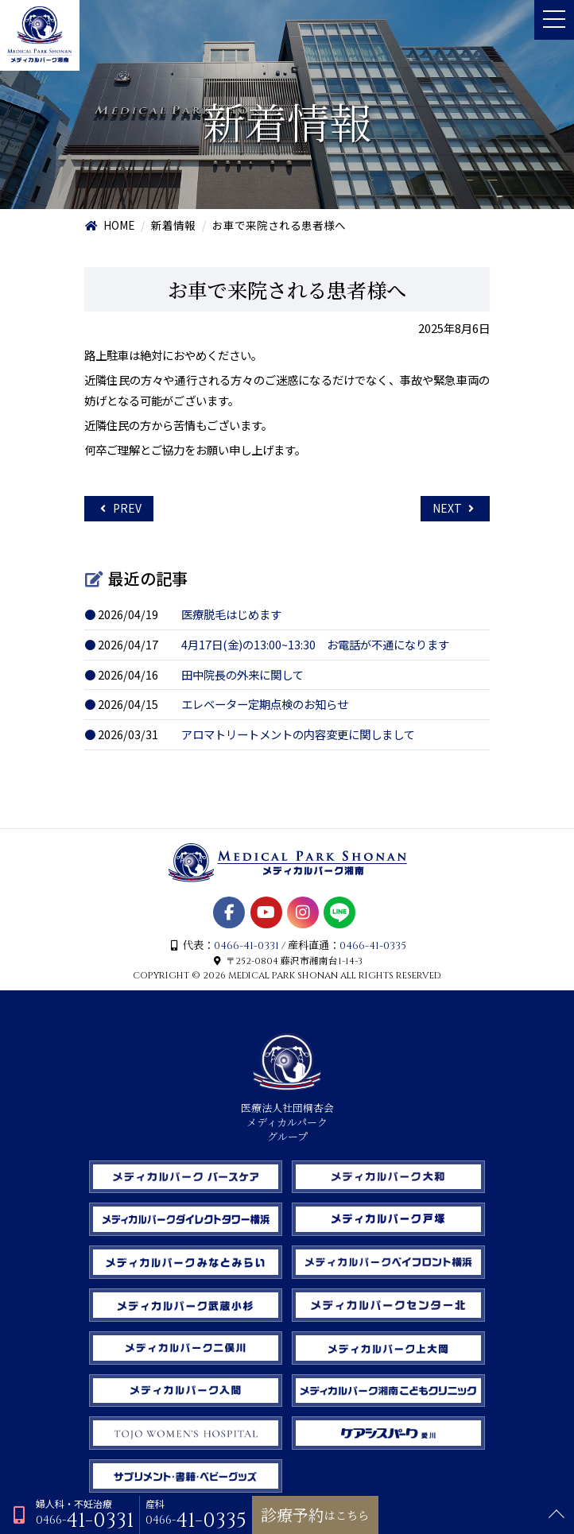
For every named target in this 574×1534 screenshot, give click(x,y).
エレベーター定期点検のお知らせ (264, 703)
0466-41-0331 (246, 946)
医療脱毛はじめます (231, 614)
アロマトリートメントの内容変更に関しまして (298, 734)
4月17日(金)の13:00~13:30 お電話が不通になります (315, 644)
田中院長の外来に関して (242, 674)
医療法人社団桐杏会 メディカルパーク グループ (287, 1116)
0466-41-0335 (372, 946)
